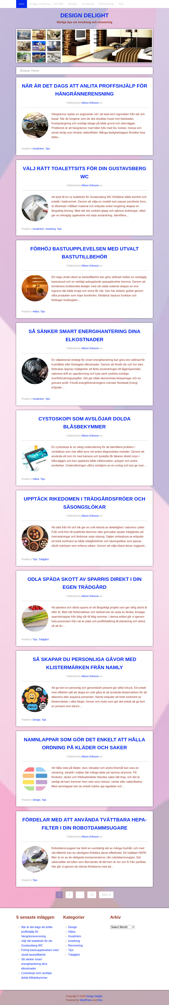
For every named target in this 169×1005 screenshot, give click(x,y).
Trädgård (43, 559)
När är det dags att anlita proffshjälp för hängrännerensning (36, 932)
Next (105, 894)
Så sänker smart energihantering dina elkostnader (34, 964)
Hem (21, 3)
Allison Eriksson (90, 102)
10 (91, 894)
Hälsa (36, 311)
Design (72, 3)
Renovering (106, 3)
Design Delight (84, 15)
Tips (121, 3)
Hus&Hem (38, 148)
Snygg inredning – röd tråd (46, 3)
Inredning (88, 3)
